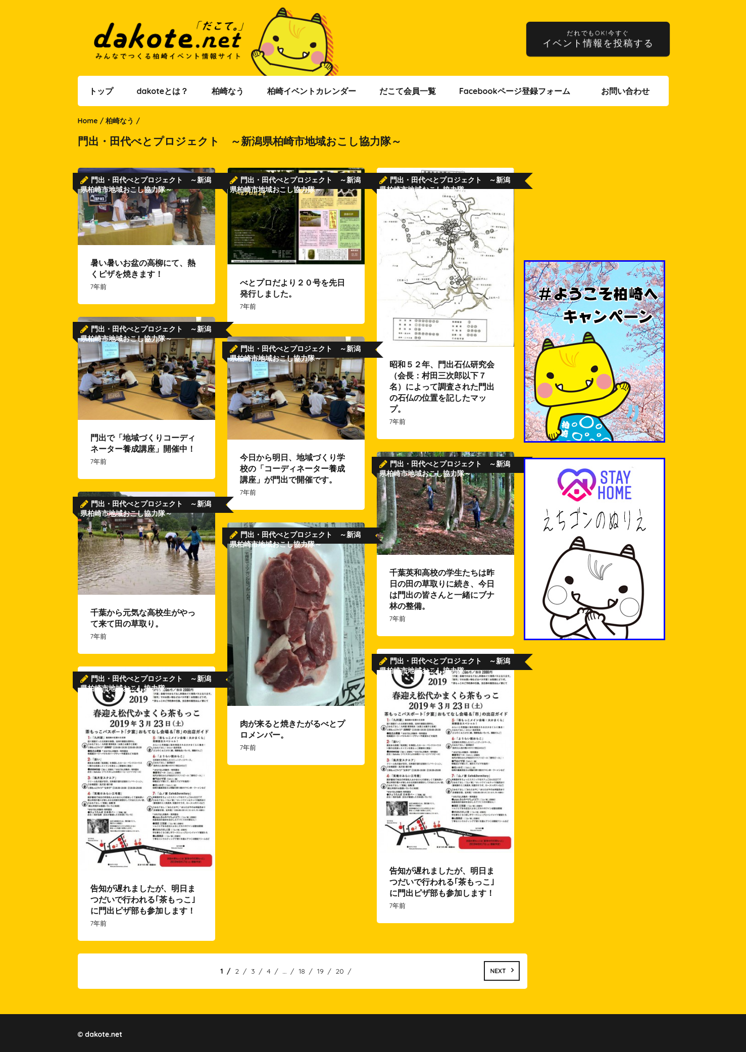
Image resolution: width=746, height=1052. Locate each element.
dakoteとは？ (162, 91)
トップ (101, 91)
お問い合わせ (625, 91)
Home (88, 120)
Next (498, 971)
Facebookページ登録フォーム (514, 91)
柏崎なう (228, 91)
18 (302, 971)
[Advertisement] (596, 189)
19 (320, 971)
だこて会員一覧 (407, 91)
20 (340, 971)
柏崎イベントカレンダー (311, 91)
